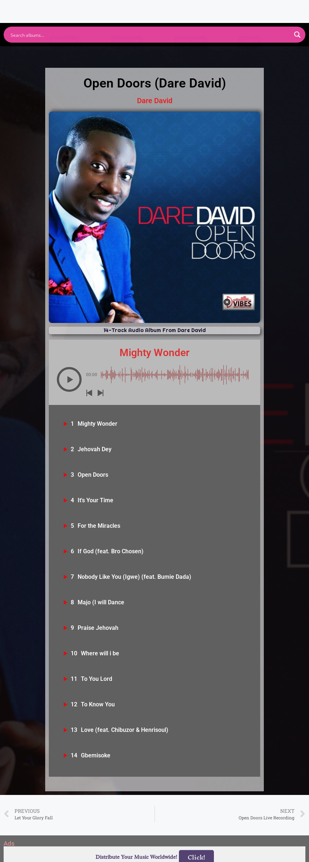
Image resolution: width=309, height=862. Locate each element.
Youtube (126, 56)
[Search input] (150, 34)
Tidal (249, 56)
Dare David (154, 100)
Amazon (189, 56)
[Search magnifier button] (297, 35)
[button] (69, 379)
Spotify (63, 56)
